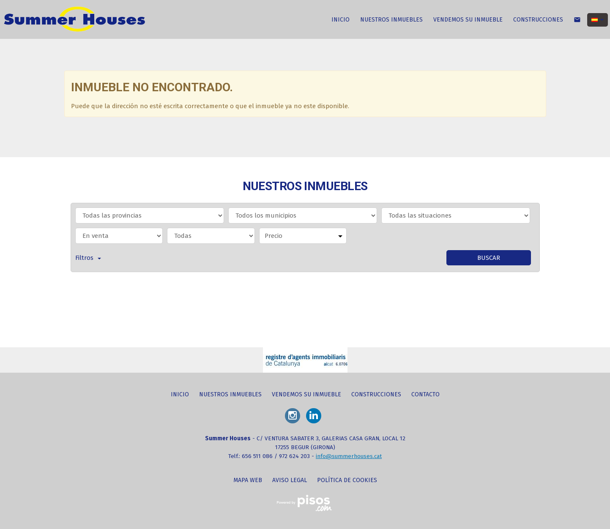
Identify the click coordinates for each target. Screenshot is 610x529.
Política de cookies (347, 480)
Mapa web (247, 480)
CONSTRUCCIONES (538, 19)
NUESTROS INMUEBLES (391, 19)
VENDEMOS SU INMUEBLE (468, 19)
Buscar (488, 258)
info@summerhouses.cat (349, 456)
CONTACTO (425, 394)
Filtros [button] (88, 258)
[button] (597, 20)
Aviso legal (289, 480)
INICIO (340, 19)
